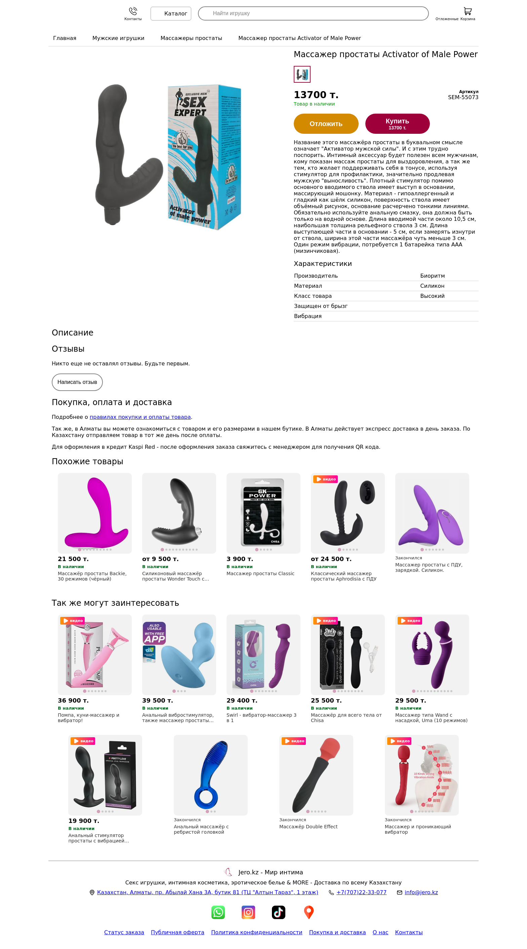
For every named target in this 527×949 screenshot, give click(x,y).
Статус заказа (124, 932)
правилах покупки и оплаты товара (140, 417)
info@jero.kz (421, 892)
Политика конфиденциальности (256, 932)
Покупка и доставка (337, 932)
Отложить (326, 123)
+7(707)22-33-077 (361, 892)
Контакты (409, 932)
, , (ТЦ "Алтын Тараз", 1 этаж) (207, 892)
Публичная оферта (177, 932)
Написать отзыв (77, 382)
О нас (381, 932)
